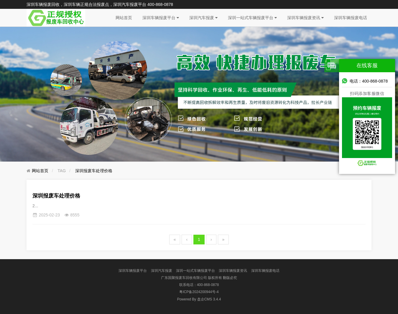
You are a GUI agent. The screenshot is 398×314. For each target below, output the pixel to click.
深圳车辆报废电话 (350, 17)
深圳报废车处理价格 (93, 170)
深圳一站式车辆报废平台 (252, 18)
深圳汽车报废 (203, 18)
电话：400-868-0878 (365, 80)
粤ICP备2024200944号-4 (198, 292)
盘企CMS (199, 299)
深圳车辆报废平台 (160, 18)
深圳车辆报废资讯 (305, 18)
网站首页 (124, 17)
